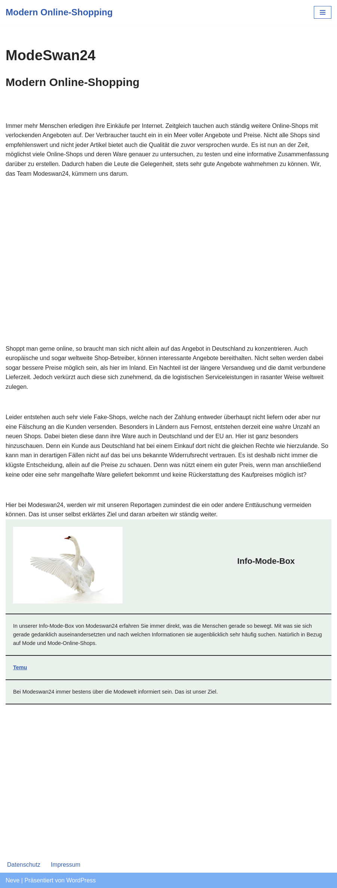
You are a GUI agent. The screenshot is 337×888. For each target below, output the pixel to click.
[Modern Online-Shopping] (59, 12)
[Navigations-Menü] (322, 12)
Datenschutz (23, 864)
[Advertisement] (168, 270)
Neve (12, 880)
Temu (20, 667)
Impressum (65, 864)
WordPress (81, 880)
